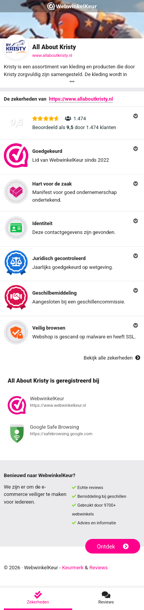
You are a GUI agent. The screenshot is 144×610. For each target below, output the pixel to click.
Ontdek (113, 546)
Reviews (98, 567)
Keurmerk (73, 567)
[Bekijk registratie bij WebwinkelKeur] (72, 406)
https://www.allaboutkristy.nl (81, 99)
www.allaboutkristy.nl (52, 55)
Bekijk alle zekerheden (112, 358)
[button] (72, 123)
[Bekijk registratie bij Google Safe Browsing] (72, 434)
